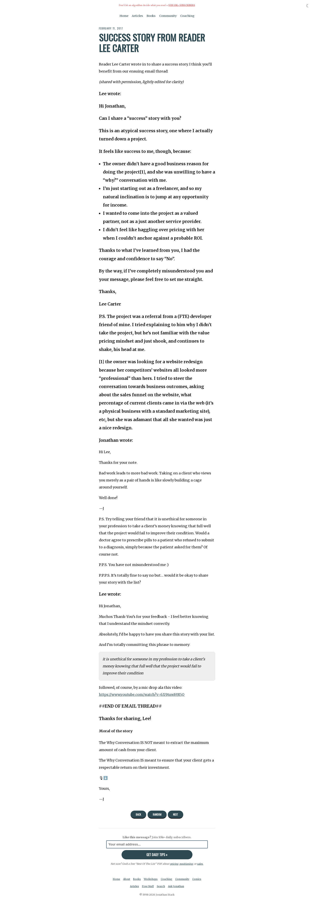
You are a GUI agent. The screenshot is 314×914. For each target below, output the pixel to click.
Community (168, 15)
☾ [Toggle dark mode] (308, 5)
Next (175, 814)
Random (157, 814)
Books (151, 15)
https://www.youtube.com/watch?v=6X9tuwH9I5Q (142, 694)
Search (161, 886)
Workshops (151, 879)
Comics (197, 879)
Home (124, 15)
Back (138, 814)
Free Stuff (148, 886)
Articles (137, 15)
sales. (200, 863)
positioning (186, 863)
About (126, 879)
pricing (174, 863)
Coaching (187, 15)
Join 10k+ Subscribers (181, 5)
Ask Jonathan (176, 886)
